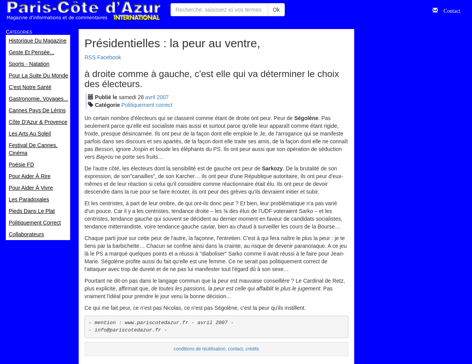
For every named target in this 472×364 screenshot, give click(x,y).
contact (235, 349)
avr (150, 97)
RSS (90, 57)
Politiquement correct (146, 105)
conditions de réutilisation (200, 349)
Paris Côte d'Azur (83, 10)
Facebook (109, 57)
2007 (163, 97)
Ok (276, 10)
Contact (449, 10)
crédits (252, 349)
